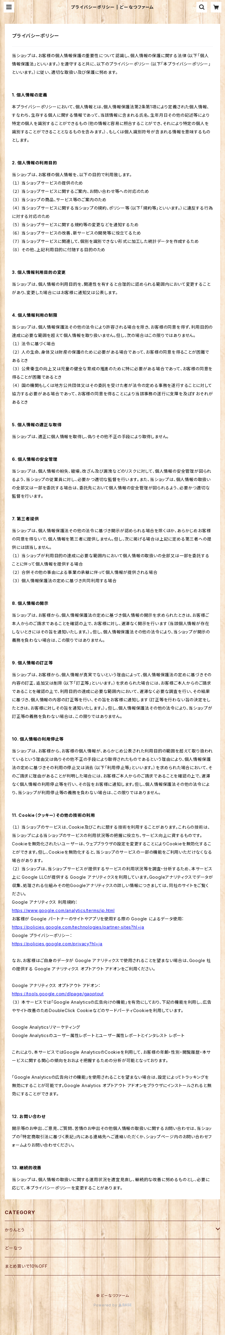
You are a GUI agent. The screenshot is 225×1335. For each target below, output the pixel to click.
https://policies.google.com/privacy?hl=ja (57, 943)
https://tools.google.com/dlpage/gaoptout (58, 993)
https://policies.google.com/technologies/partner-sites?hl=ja (78, 927)
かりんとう (15, 1229)
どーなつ (13, 1247)
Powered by (113, 1305)
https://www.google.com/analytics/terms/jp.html (63, 910)
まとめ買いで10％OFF (26, 1266)
